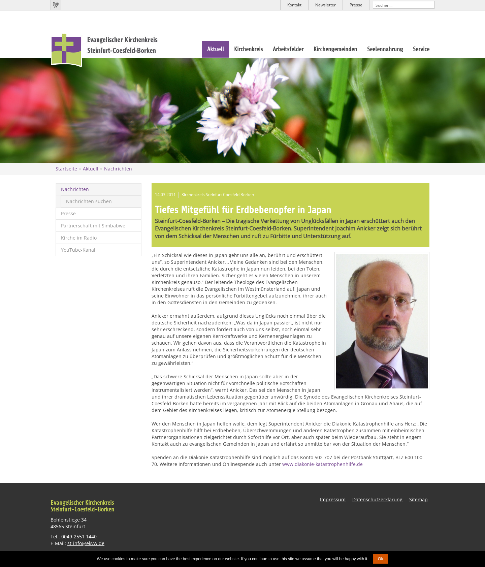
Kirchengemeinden (335, 49)
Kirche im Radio (79, 237)
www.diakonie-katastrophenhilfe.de (322, 464)
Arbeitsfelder (288, 49)
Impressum (333, 499)
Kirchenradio (56, 5)
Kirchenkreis (248, 49)
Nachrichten (118, 168)
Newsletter (325, 5)
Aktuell (215, 49)
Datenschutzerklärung (377, 499)
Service (421, 49)
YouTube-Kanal (78, 250)
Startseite (66, 168)
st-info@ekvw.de (85, 543)
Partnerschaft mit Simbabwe (93, 225)
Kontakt (294, 5)
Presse (356, 5)
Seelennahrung (385, 49)
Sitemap (418, 499)
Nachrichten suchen (89, 201)
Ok (380, 559)
